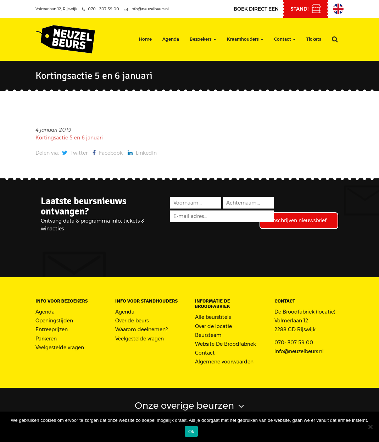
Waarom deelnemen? (141, 329)
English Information (338, 9)
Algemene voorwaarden (224, 361)
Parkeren (46, 338)
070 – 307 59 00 (100, 8)
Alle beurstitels (213, 317)
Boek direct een (256, 9)
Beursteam (208, 335)
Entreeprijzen (51, 329)
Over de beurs (132, 320)
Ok (191, 431)
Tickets (313, 39)
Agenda (170, 39)
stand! (299, 9)
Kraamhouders (245, 39)
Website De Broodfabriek (225, 344)
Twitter (75, 153)
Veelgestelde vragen (59, 347)
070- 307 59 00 (293, 342)
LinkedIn (142, 153)
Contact (285, 39)
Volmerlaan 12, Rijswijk (56, 8)
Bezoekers (203, 39)
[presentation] (223, 243)
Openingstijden (54, 320)
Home (145, 39)
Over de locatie (213, 326)
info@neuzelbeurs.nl (146, 8)
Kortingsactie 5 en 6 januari (69, 137)
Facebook (108, 153)
